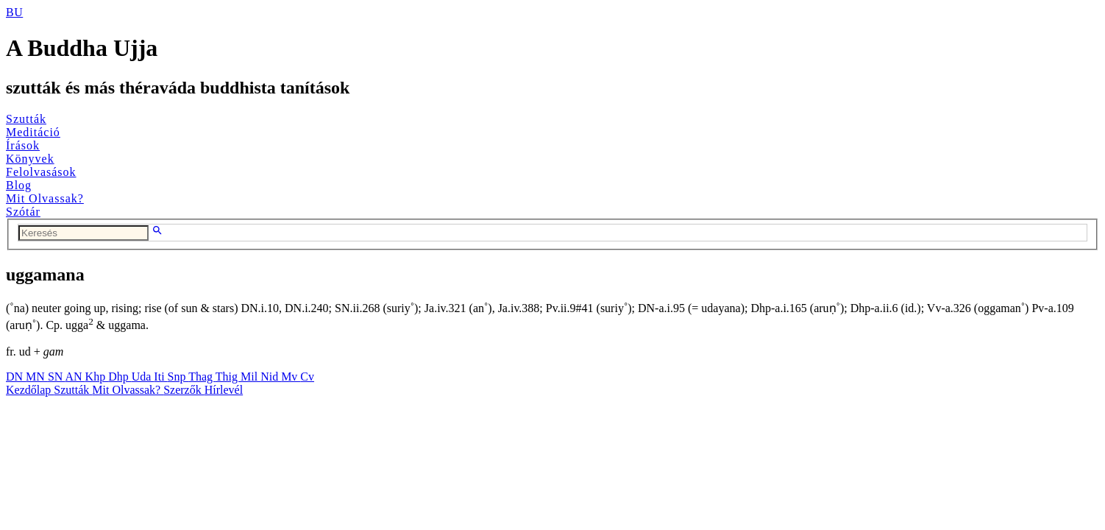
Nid (270, 376)
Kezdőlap (30, 390)
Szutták (26, 119)
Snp (178, 376)
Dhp (120, 376)
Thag (202, 376)
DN (16, 376)
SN (56, 376)
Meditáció (33, 132)
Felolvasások (41, 172)
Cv (307, 376)
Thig (228, 376)
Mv (290, 376)
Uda (143, 376)
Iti (160, 376)
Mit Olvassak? (45, 198)
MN (37, 376)
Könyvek (30, 158)
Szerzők (184, 390)
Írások (23, 145)
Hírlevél (224, 390)
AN (75, 376)
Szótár (23, 211)
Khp (97, 376)
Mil (250, 376)
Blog (19, 185)
